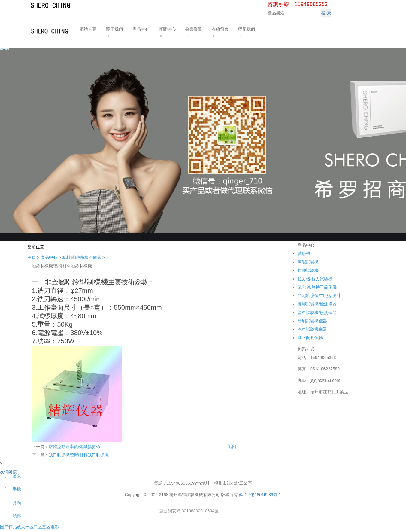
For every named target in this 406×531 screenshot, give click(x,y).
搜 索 (326, 13)
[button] (113, 35)
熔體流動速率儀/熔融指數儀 (74, 446)
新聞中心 (166, 29)
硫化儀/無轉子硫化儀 (317, 287)
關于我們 (113, 29)
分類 (10, 502)
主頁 (31, 257)
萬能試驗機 (308, 261)
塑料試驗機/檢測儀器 (81, 257)
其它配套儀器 (310, 337)
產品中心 (140, 29)
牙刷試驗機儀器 (312, 320)
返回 (232, 446)
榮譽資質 (193, 29)
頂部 (10, 515)
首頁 (10, 476)
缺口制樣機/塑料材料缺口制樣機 (79, 455)
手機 (10, 489)
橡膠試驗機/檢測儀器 (317, 304)
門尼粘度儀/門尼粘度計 (319, 295)
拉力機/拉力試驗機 (315, 278)
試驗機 (304, 253)
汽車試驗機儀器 (312, 329)
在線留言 (219, 29)
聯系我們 (246, 29)
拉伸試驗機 (308, 270)
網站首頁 (87, 29)
